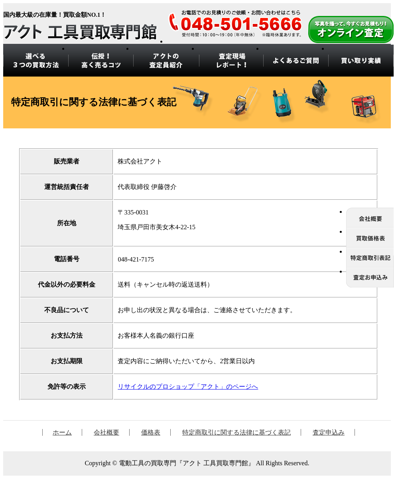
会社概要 (106, 432)
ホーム (62, 432)
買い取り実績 (361, 61)
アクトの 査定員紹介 (165, 61)
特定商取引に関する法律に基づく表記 (236, 432)
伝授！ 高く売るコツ (101, 61)
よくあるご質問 (295, 61)
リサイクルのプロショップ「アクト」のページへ (188, 386)
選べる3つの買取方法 (36, 61)
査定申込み (329, 432)
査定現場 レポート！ (230, 61)
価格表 (150, 432)
